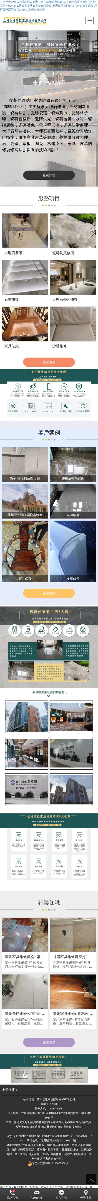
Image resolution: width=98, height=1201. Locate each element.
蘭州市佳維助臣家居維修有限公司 (53, 1136)
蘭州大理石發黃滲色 (27, 1154)
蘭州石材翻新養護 (48, 1149)
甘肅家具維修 (70, 1149)
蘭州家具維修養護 (58, 1145)
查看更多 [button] (49, 1042)
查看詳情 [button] (49, 175)
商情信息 (32, 1140)
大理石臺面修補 (51, 1154)
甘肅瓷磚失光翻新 (33, 1145)
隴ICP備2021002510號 (63, 1140)
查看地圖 (85, 1194)
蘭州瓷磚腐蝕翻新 (23, 1149)
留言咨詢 (61, 1194)
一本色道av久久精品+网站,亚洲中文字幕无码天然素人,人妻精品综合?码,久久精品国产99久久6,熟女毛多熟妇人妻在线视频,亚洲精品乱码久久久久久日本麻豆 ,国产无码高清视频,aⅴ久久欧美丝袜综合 (49, 5)
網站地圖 (81, 1136)
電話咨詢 (12, 1194)
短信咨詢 (36, 1194)
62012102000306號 (48, 1163)
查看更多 (49, 362)
